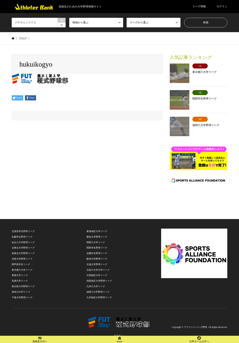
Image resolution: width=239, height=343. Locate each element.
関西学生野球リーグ (97, 244)
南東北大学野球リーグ (23, 250)
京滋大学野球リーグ (97, 261)
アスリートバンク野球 (195, 324)
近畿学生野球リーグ (97, 250)
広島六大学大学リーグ (98, 266)
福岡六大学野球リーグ (98, 288)
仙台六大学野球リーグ (23, 239)
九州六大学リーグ (96, 283)
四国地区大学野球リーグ (99, 277)
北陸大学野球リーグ (22, 255)
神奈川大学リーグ (21, 288)
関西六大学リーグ (96, 239)
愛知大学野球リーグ (97, 233)
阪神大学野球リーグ (97, 255)
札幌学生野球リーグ (22, 233)
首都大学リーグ (20, 277)
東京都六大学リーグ (22, 266)
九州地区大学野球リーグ (99, 294)
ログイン (222, 6)
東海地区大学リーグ (97, 228)
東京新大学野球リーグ (23, 283)
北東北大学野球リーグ (23, 244)
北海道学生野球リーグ (23, 228)
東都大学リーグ (20, 272)
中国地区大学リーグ (97, 272)
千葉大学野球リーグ (22, 294)
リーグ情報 (199, 6)
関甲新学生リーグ (21, 261)
